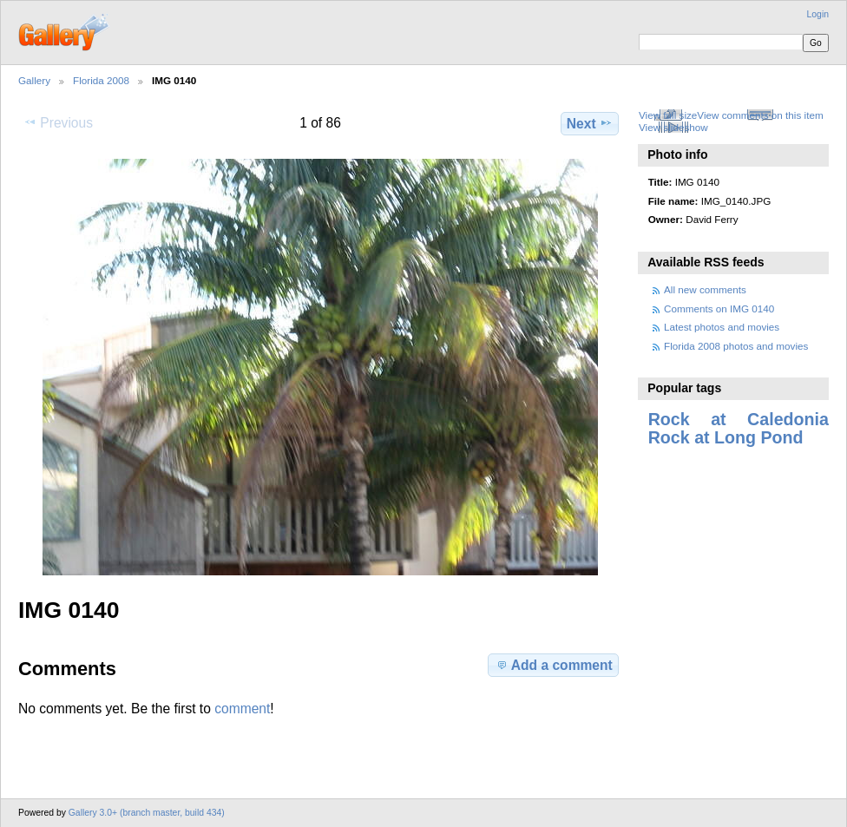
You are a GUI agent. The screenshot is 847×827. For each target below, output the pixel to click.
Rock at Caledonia (738, 419)
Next (590, 123)
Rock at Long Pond (726, 437)
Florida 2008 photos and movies (736, 345)
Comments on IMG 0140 (719, 308)
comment (242, 708)
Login (818, 14)
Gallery (34, 80)
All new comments (705, 289)
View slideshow (673, 127)
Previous (58, 122)
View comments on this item (760, 115)
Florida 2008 (101, 80)
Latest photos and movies (721, 326)
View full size (668, 115)
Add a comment (554, 665)
